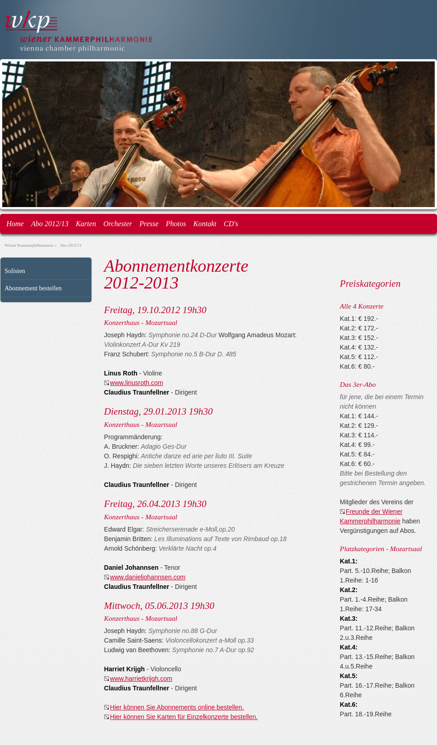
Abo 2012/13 (49, 224)
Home (15, 224)
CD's (231, 224)
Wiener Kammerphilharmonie (29, 245)
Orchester (117, 224)
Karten (86, 224)
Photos (176, 224)
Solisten (15, 271)
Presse (148, 224)
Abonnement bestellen (33, 288)
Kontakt (205, 224)
